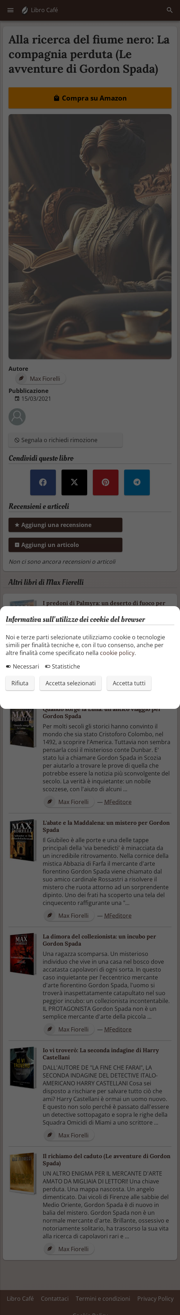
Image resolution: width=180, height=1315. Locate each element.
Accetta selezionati (71, 683)
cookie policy (117, 653)
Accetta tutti (129, 683)
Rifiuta (19, 683)
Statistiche (62, 666)
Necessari (22, 666)
